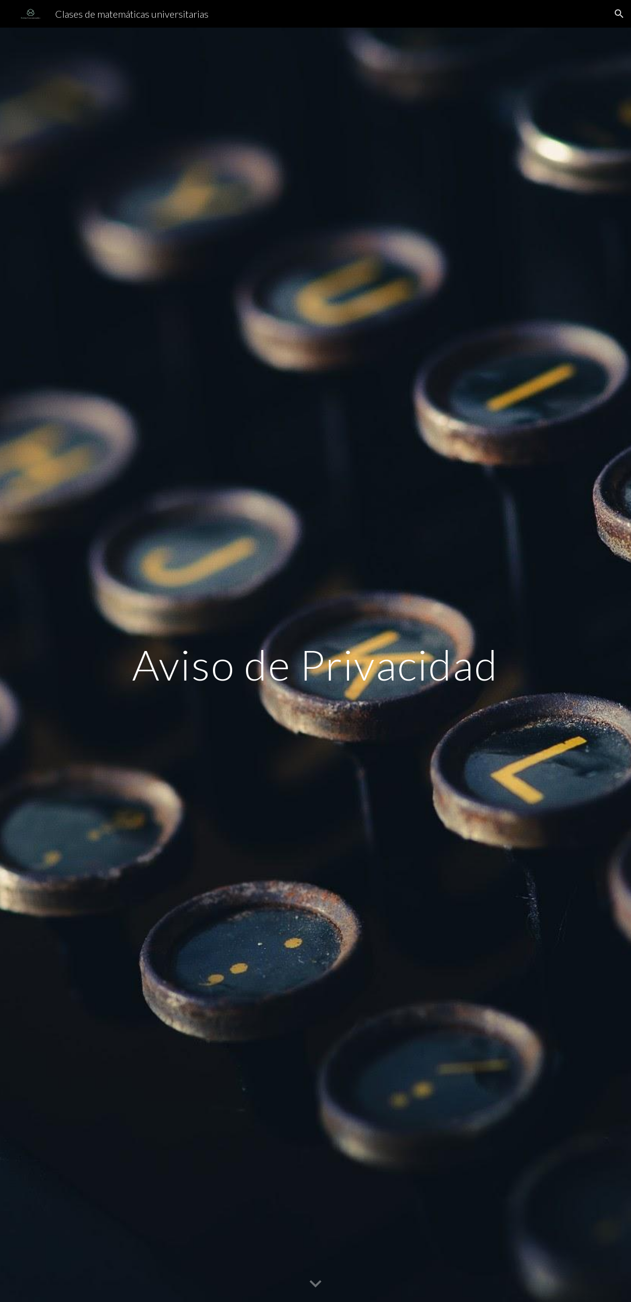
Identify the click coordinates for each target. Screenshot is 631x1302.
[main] (315, 664)
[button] (619, 14)
